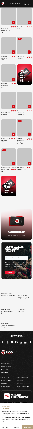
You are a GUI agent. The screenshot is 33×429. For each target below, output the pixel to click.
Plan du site (4, 369)
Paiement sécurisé (6, 366)
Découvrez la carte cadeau (16, 235)
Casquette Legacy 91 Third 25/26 (5, 58)
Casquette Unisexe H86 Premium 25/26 (21, 112)
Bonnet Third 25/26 (20, 27)
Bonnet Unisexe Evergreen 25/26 (5, 140)
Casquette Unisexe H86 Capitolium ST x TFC (5, 29)
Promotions (20, 380)
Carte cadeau (20, 383)
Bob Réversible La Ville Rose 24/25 (5, 169)
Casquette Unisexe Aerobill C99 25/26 (5, 112)
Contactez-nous (5, 386)
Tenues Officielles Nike (23, 386)
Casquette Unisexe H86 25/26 (4, 85)
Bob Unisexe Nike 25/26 (20, 57)
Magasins (4, 383)
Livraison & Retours (6, 380)
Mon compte (4, 372)
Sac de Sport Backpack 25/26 (21, 168)
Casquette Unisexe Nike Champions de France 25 (21, 141)
